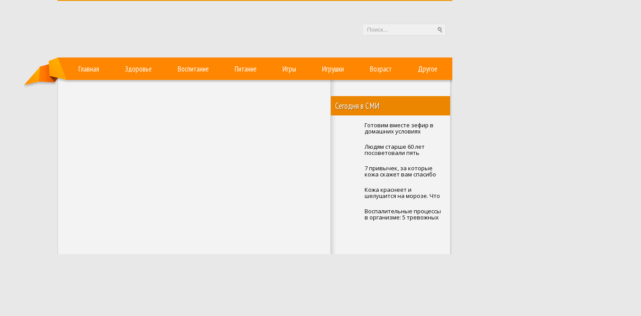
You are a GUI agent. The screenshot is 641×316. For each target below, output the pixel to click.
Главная (89, 69)
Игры (289, 69)
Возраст (381, 69)
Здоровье (138, 69)
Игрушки (333, 69)
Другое (427, 69)
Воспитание (193, 69)
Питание (246, 69)
